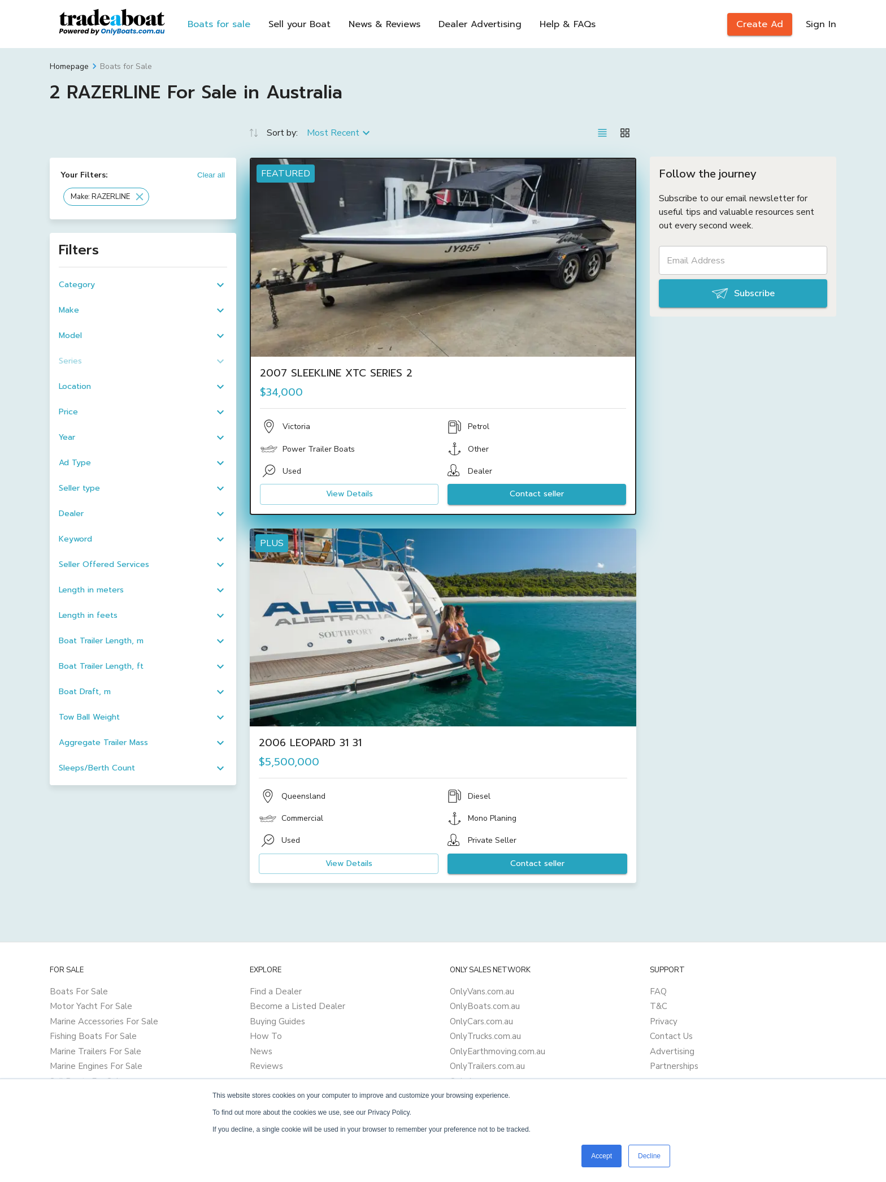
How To (266, 1036)
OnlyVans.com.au (482, 991)
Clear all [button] (211, 175)
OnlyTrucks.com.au (485, 1036)
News (261, 1051)
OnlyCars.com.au (481, 1021)
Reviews (266, 1066)
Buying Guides (277, 1021)
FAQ (658, 991)
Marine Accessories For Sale (104, 1021)
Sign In (821, 24)
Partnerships (674, 1066)
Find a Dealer (276, 991)
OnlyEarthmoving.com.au (497, 1051)
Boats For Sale (79, 991)
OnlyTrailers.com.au (487, 1066)
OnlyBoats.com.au (485, 1006)
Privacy (663, 1021)
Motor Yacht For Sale (91, 1006)
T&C (658, 1006)
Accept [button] (601, 1156)
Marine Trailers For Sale (95, 1051)
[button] (106, 197)
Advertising (672, 1051)
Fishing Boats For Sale (93, 1036)
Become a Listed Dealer (297, 1006)
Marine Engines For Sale (96, 1066)
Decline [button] (649, 1156)
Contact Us (671, 1036)
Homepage (69, 66)
